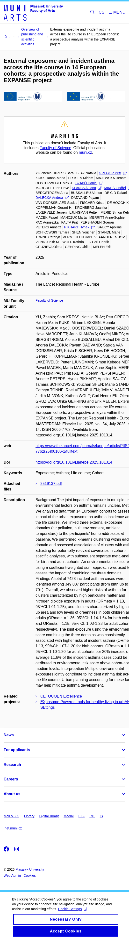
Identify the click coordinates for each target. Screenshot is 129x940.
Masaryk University (29, 869)
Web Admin (12, 875)
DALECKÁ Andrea (52, 198)
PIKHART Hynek (79, 227)
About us (12, 794)
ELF (82, 816)
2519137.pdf (51, 484)
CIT (92, 816)
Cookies (29, 875)
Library (29, 816)
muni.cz (85, 152)
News (9, 735)
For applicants (17, 750)
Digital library (49, 816)
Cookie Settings (72, 913)
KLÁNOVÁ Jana (86, 188)
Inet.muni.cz (13, 828)
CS (102, 12)
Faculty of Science (55, 148)
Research (12, 765)
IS (101, 816)
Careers (11, 779)
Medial (68, 816)
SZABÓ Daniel (89, 183)
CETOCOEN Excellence (61, 696)
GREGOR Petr (113, 173)
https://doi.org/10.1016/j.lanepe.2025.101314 (74, 462)
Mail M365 (11, 816)
